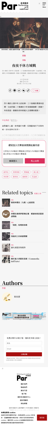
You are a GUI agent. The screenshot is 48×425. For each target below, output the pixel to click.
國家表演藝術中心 (24, 397)
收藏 (36, 90)
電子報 (24, 393)
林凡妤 (26, 82)
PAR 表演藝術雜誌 (24, 377)
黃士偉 (36, 172)
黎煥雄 (26, 172)
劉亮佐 (15, 176)
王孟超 (34, 176)
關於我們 (24, 384)
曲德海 (24, 176)
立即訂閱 (24, 354)
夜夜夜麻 (16, 172)
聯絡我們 (24, 387)
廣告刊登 (24, 390)
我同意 (42, 417)
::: (39, 3)
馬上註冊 (35, 160)
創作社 (13, 120)
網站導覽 (24, 403)
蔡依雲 (26, 79)
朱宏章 (6, 176)
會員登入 (13, 160)
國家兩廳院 (24, 400)
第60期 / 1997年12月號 (24, 84)
